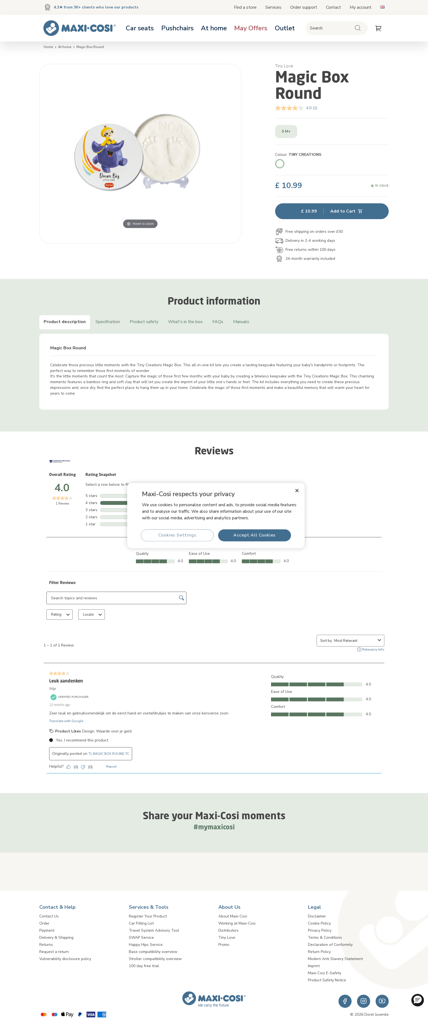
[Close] (297, 491)
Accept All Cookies (254, 535)
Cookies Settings (177, 535)
